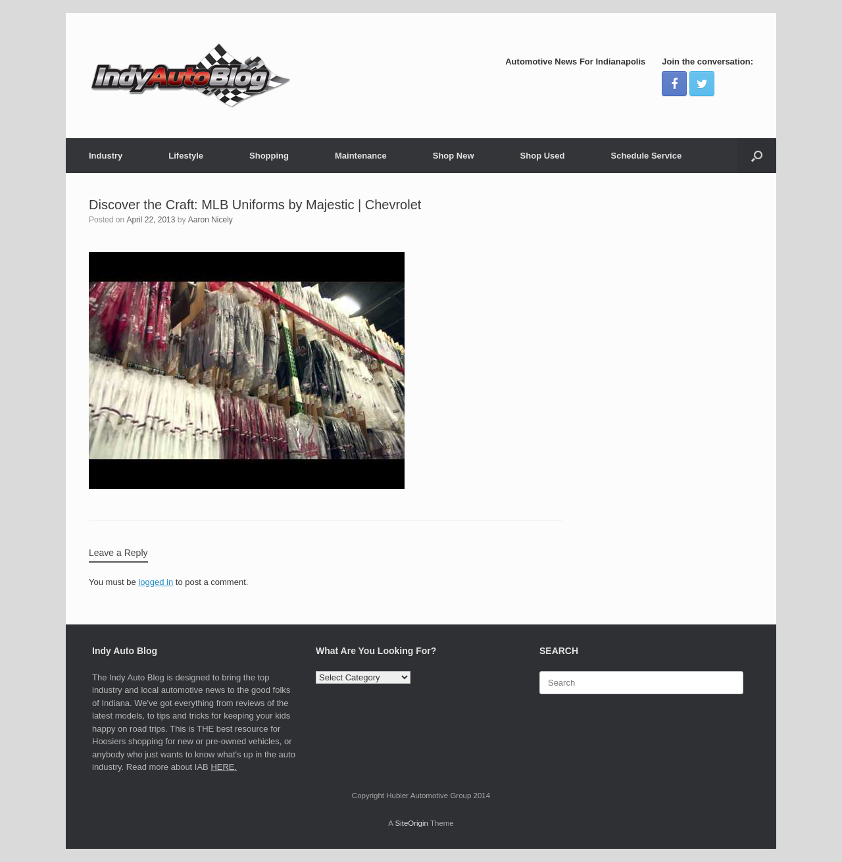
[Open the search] (756, 155)
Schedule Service (645, 156)
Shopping (269, 156)
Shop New (453, 156)
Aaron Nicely (210, 219)
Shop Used (542, 156)
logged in (155, 582)
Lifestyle (185, 156)
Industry (105, 156)
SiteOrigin (411, 823)
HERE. (223, 767)
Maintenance (361, 156)
